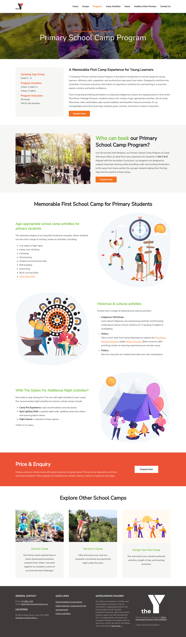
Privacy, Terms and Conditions (148, 624)
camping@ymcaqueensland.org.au (34, 604)
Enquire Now (79, 113)
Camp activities (63, 613)
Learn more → (116, 626)
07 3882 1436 (27, 601)
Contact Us (165, 6)
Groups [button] (85, 6)
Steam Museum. (134, 341)
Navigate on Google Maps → (27, 618)
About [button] (127, 6)
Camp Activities (113, 6)
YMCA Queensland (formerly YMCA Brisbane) (151, 618)
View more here (27, 276)
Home (75, 6)
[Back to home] (20, 6)
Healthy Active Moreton (145, 6)
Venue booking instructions (69, 601)
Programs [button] (97, 6)
